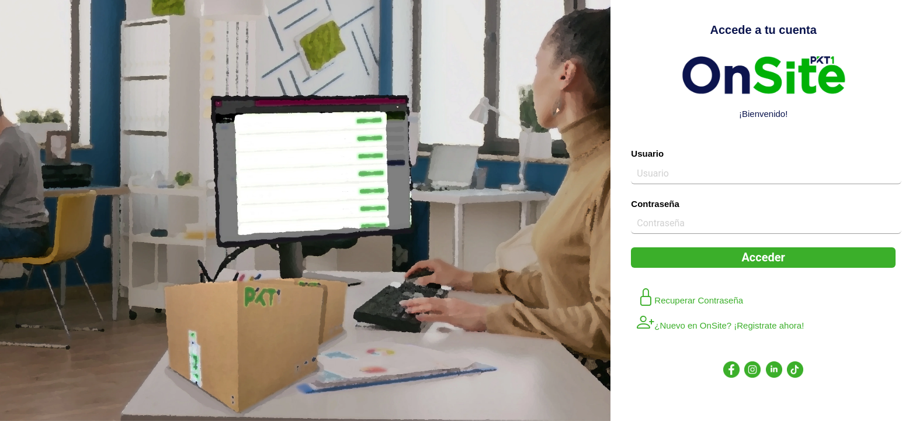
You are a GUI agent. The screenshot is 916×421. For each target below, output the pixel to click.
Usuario (647, 153)
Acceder (763, 257)
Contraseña (655, 204)
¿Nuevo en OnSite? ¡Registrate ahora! (720, 323)
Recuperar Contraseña (690, 298)
